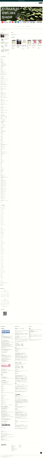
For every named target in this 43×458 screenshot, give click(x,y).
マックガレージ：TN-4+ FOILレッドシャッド (34, 45)
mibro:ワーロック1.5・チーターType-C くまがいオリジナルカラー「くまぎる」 (6, 50)
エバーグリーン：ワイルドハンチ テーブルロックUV (29, 45)
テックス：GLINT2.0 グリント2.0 (6, 42)
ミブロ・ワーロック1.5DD (6, 38)
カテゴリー (18, 26)
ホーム (14, 26)
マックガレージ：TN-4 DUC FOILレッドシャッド (39, 45)
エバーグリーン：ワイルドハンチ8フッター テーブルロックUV (14, 45)
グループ (23, 26)
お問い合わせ (28, 26)
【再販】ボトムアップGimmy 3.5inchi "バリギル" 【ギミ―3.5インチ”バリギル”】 (6, 35)
